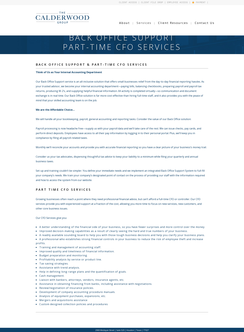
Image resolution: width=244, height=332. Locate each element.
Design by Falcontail (134, 330)
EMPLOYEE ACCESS (177, 2)
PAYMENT (199, 2)
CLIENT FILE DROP (152, 2)
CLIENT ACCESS (128, 2)
